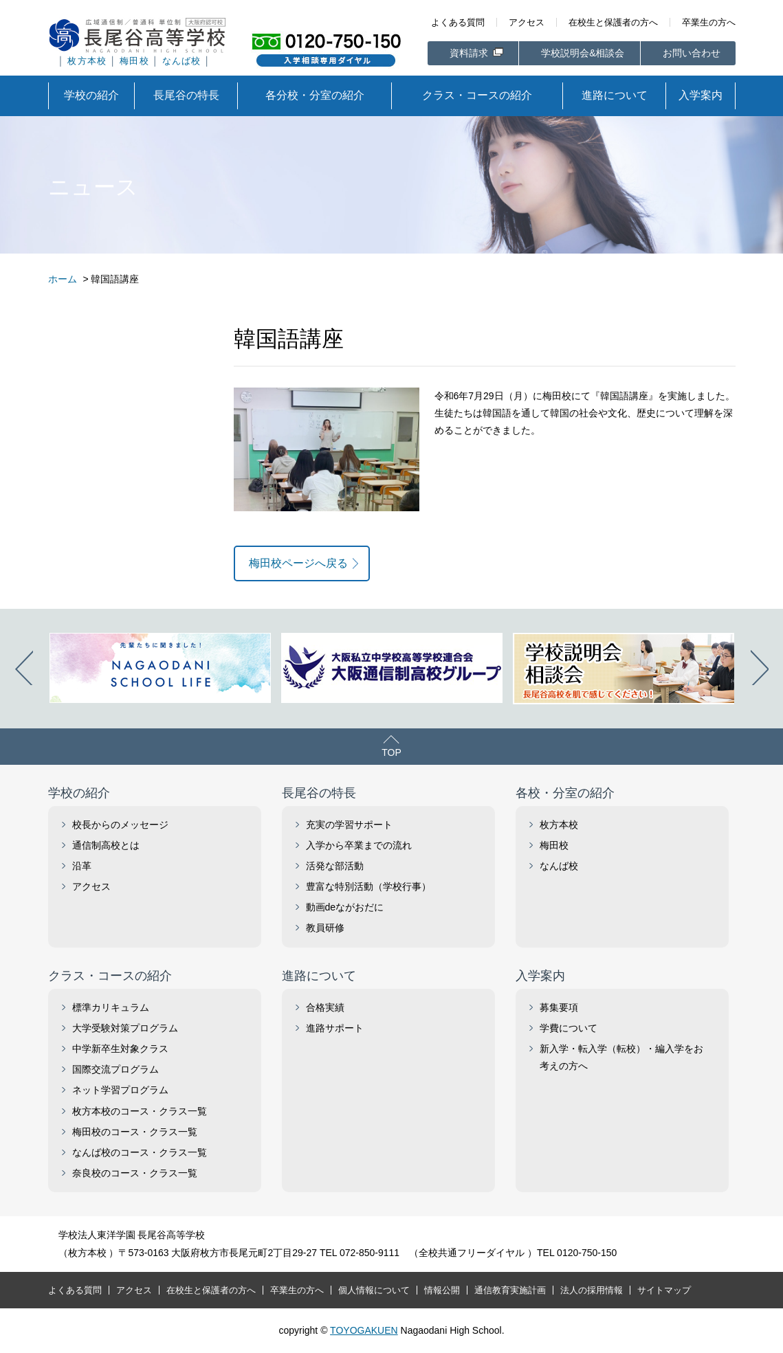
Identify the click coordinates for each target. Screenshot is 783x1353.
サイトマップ (664, 1290)
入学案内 (701, 95)
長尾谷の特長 (186, 95)
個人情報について (374, 1290)
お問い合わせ (691, 52)
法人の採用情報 (591, 1290)
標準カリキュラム (110, 1007)
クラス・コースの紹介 (477, 95)
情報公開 (442, 1290)
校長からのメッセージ (120, 824)
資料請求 (470, 52)
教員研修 (325, 927)
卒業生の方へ (709, 22)
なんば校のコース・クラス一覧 (139, 1152)
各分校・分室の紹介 (314, 95)
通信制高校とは (106, 845)
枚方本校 (87, 61)
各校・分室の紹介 (565, 793)
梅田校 (134, 61)
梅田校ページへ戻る (298, 563)
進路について (615, 95)
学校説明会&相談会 (582, 52)
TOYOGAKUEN (364, 1330)
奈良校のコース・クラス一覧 (134, 1172)
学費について (568, 1027)
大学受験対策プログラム (125, 1027)
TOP (391, 752)
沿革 (81, 865)
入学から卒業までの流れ (359, 845)
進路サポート (335, 1027)
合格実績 (325, 1007)
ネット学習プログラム (120, 1089)
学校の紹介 (91, 95)
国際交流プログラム (115, 1069)
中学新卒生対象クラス (120, 1048)
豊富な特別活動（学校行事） (368, 886)
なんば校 (181, 61)
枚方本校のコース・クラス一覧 (139, 1111)
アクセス (526, 22)
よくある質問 (458, 22)
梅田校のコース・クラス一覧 (134, 1131)
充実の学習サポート (349, 824)
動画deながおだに (345, 907)
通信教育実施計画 (510, 1290)
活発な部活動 (335, 865)
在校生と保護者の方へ (613, 22)
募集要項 (559, 1007)
